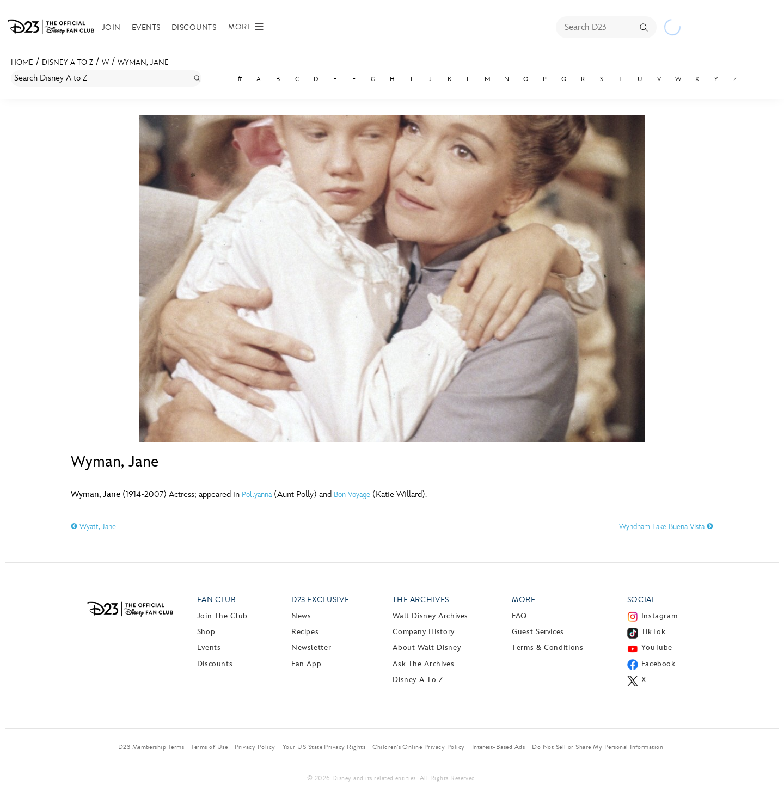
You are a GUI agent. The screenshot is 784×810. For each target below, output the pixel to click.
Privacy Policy (255, 747)
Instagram (659, 616)
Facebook (658, 663)
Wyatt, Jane (93, 526)
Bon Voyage (352, 494)
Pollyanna (257, 494)
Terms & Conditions (548, 647)
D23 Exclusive (320, 599)
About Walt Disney (427, 647)
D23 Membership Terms (151, 747)
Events (146, 27)
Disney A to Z (67, 62)
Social (641, 599)
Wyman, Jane (143, 62)
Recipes (304, 631)
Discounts (193, 27)
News (301, 616)
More (524, 599)
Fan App (306, 663)
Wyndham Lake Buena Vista (666, 526)
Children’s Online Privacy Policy (418, 747)
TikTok (653, 631)
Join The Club (222, 616)
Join (111, 27)
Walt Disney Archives (430, 616)
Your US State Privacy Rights (324, 747)
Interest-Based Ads (498, 747)
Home (22, 62)
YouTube (656, 647)
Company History (424, 631)
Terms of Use (209, 747)
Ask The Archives (423, 663)
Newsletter (311, 647)
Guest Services (538, 631)
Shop (206, 631)
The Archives (421, 599)
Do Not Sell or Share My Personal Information (597, 747)
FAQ (519, 616)
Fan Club (216, 599)
